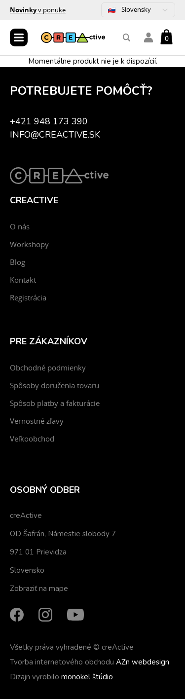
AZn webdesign (142, 662)
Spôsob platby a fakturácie (55, 403)
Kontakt (23, 280)
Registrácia (28, 297)
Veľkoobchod (32, 438)
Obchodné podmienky (48, 367)
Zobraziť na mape (39, 588)
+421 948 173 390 (49, 121)
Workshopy (29, 244)
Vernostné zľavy (37, 421)
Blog (17, 262)
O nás (20, 226)
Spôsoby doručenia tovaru (54, 385)
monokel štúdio (87, 677)
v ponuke (38, 9)
